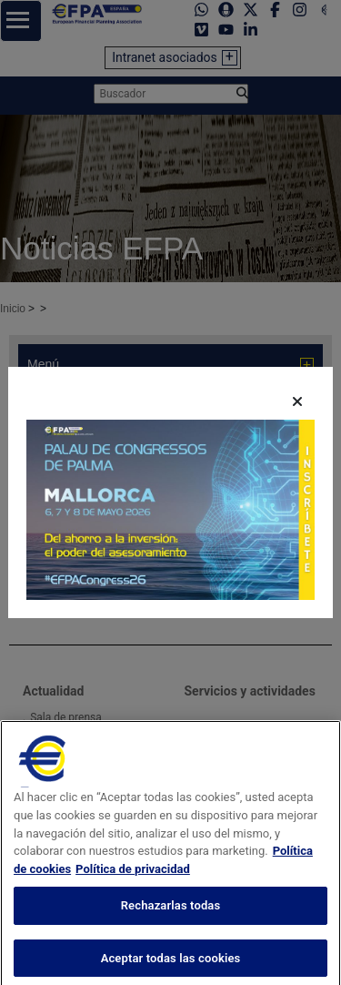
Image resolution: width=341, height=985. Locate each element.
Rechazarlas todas (171, 928)
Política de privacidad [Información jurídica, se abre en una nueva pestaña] (132, 891)
